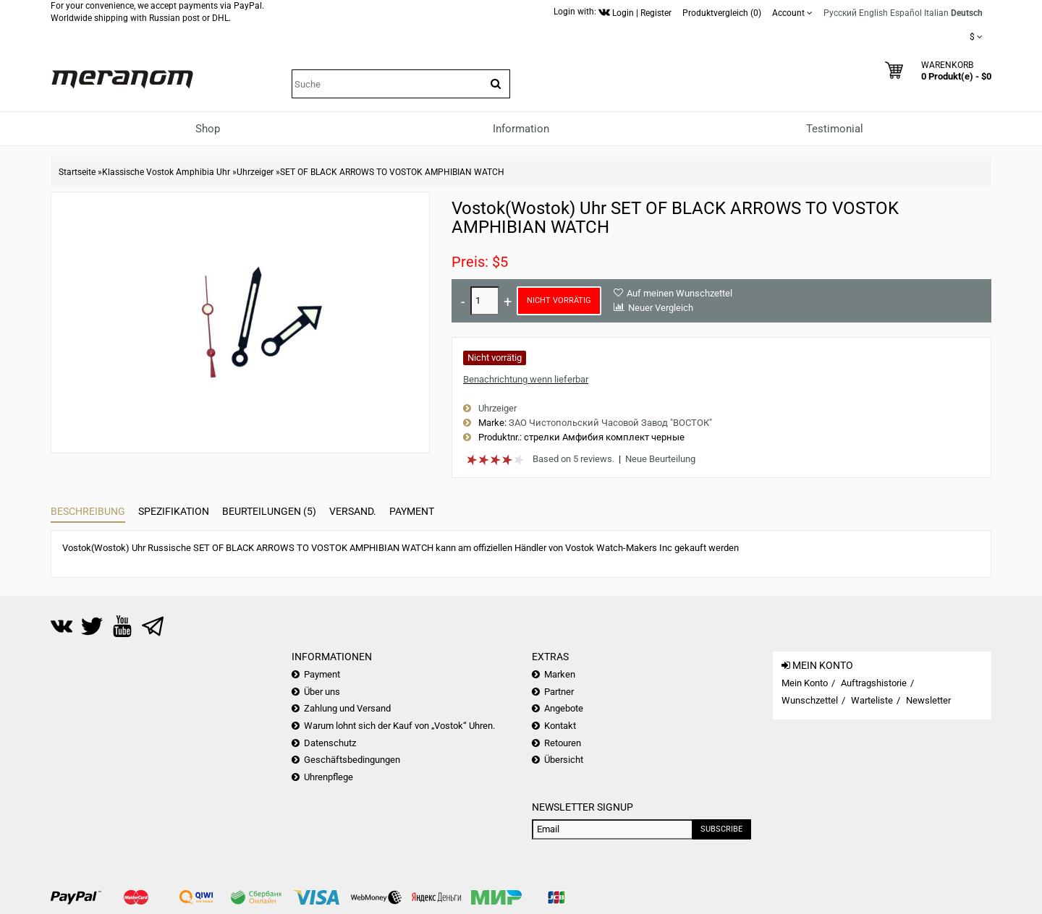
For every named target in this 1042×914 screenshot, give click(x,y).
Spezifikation (173, 511)
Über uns (322, 691)
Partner (559, 691)
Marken (559, 674)
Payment (411, 511)
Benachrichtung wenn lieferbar (525, 379)
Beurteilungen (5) (269, 511)
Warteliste (872, 700)
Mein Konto (805, 683)
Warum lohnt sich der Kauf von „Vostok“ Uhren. (399, 725)
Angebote (563, 708)
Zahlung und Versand (347, 708)
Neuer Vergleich (660, 307)
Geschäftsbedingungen (352, 759)
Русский (840, 13)
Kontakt (560, 725)
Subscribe (721, 829)
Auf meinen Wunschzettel (679, 293)
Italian (936, 13)
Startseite (77, 172)
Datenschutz (330, 743)
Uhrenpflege (328, 777)
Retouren (562, 743)
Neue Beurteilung (660, 458)
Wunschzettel (810, 700)
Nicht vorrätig (559, 300)
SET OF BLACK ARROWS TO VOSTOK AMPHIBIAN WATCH (392, 172)
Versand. (352, 511)
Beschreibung (88, 511)
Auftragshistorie (874, 683)
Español (906, 13)
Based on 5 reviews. (573, 458)
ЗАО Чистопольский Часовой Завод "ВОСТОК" (610, 422)
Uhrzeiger (255, 172)
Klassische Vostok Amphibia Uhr (166, 172)
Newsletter (928, 700)
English (873, 13)
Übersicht (563, 759)
